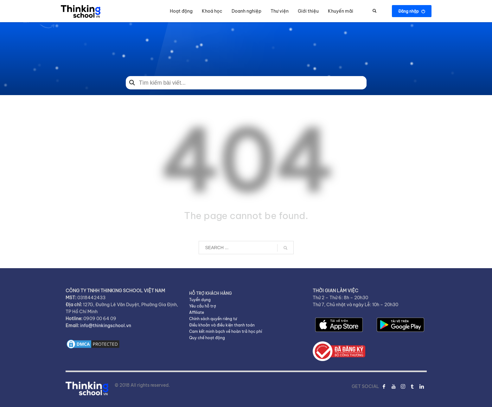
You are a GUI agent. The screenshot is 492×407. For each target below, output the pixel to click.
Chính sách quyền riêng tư (213, 318)
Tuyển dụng (200, 299)
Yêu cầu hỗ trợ (202, 306)
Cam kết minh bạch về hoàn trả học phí (225, 331)
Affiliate (196, 312)
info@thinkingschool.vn (105, 325)
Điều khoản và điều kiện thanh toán (222, 325)
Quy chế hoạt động (207, 337)
